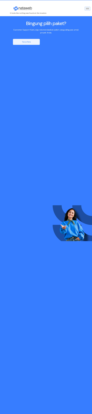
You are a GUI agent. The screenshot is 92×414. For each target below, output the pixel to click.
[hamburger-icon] (87, 8)
